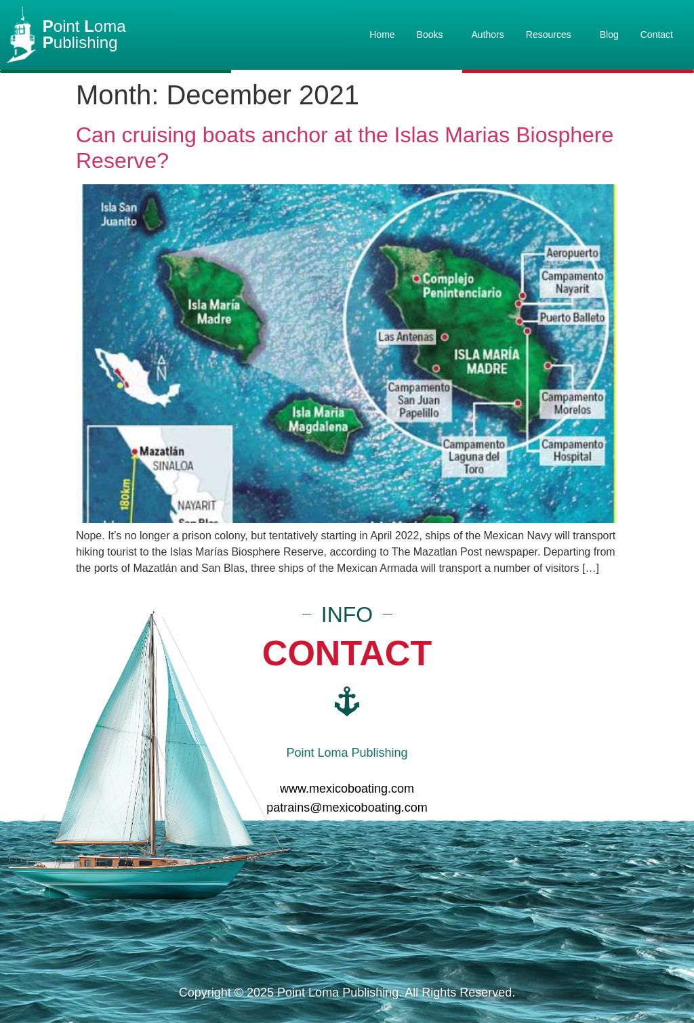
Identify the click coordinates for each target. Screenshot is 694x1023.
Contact (656, 34)
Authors (488, 34)
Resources (552, 34)
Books (433, 34)
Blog (609, 34)
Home (381, 34)
